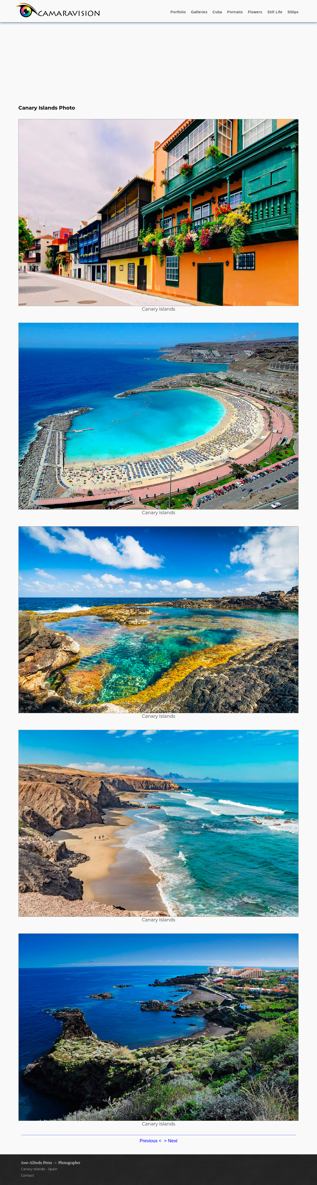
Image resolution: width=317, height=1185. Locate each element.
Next (173, 1140)
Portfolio (178, 12)
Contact (27, 1175)
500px (293, 12)
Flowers (255, 12)
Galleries (199, 12)
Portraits (235, 12)
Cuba (217, 12)
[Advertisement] (158, 61)
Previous (149, 1140)
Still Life (275, 12)
